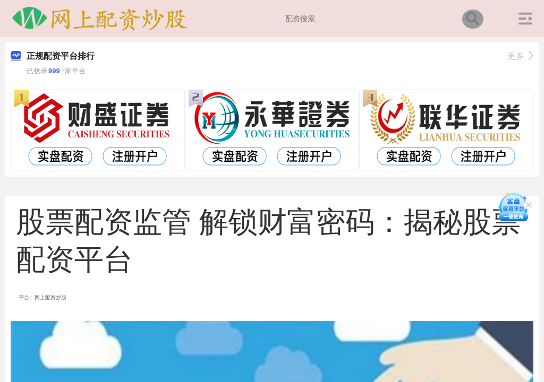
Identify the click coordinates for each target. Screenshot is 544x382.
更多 (520, 55)
